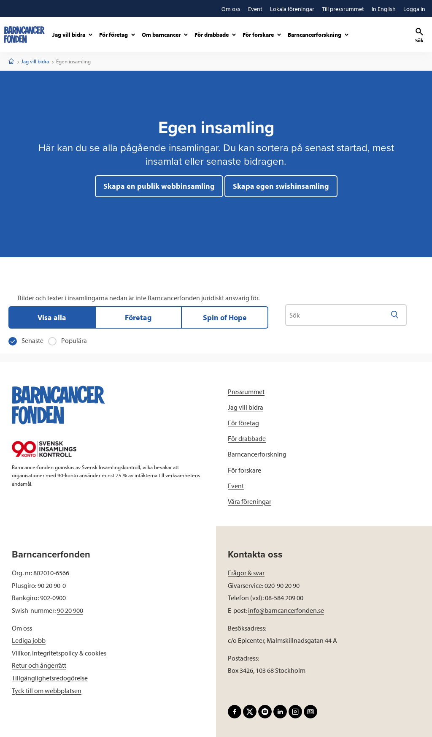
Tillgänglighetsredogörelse (50, 678)
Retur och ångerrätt (39, 665)
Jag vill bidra (35, 61)
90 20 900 (70, 610)
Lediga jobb (29, 640)
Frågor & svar (246, 572)
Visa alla (52, 317)
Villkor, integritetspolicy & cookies (59, 653)
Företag (138, 317)
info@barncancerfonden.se (286, 610)
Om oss (22, 628)
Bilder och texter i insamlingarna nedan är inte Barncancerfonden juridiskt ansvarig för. (138, 298)
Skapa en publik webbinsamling (159, 186)
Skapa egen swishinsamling (281, 186)
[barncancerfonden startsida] (24, 34)
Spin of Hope (225, 317)
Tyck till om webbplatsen (46, 690)
